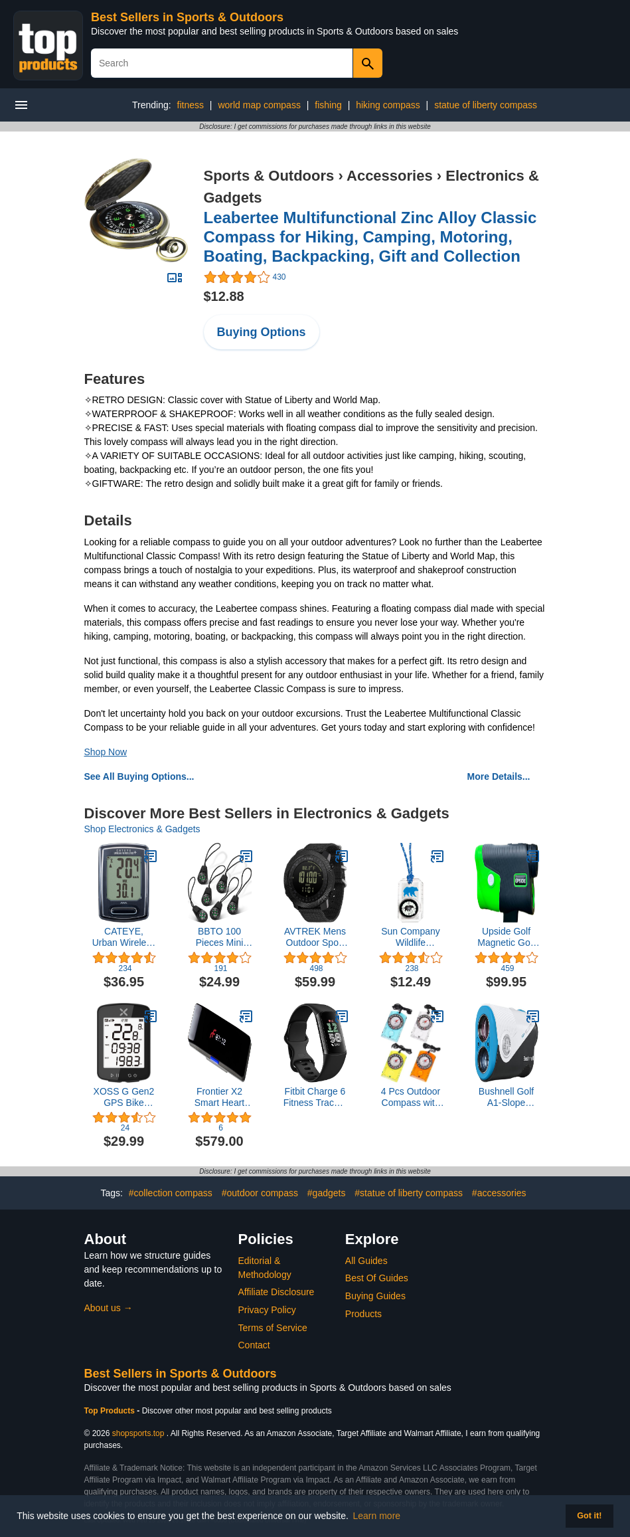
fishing (328, 105)
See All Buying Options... (139, 776)
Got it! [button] (589, 1515)
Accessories (390, 175)
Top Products (110, 1410)
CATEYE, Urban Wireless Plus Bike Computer (124, 937)
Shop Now (105, 752)
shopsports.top (138, 1433)
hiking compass (388, 105)
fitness (190, 105)
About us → (108, 1308)
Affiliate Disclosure (276, 1292)
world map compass (259, 105)
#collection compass (170, 1193)
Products (363, 1314)
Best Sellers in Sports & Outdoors (187, 17)
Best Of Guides (376, 1278)
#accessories (499, 1193)
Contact (254, 1345)
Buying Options (261, 332)
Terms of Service (272, 1327)
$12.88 (224, 296)
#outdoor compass (260, 1193)
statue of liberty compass (485, 105)
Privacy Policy (267, 1310)
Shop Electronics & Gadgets (142, 829)
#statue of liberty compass (408, 1193)
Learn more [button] (377, 1515)
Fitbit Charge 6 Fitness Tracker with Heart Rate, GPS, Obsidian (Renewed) (315, 1097)
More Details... (498, 776)
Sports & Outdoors (269, 175)
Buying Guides (375, 1296)
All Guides (366, 1260)
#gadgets (326, 1193)
